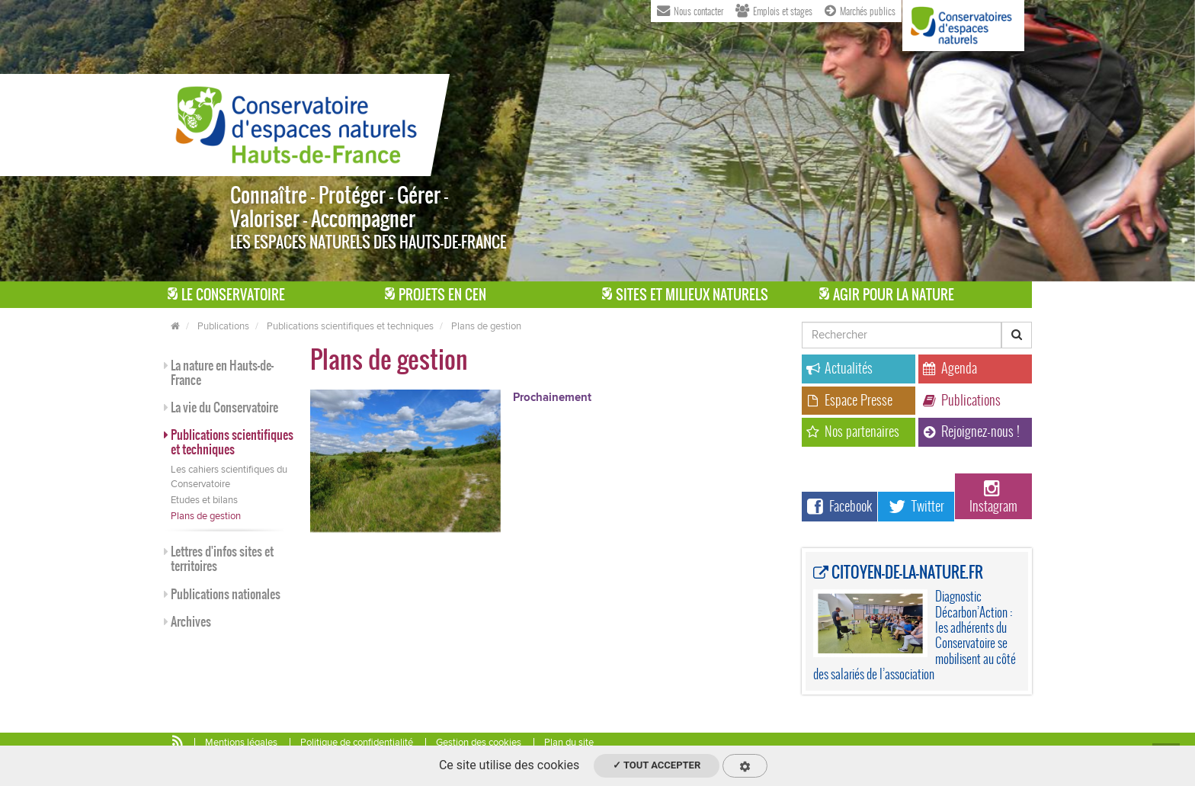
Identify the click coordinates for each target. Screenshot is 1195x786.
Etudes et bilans (204, 500)
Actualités (839, 368)
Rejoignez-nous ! (971, 431)
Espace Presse (849, 400)
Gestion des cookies (478, 742)
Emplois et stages (774, 10)
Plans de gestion (486, 326)
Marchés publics (860, 10)
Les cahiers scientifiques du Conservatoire (229, 476)
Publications (223, 326)
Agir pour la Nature (886, 294)
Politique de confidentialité (356, 742)
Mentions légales (241, 742)
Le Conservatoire (226, 294)
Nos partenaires (852, 431)
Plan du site (569, 742)
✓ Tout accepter (656, 765)
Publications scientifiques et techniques (350, 326)
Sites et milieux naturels (685, 294)
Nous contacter (690, 10)
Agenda (950, 368)
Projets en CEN (435, 294)
